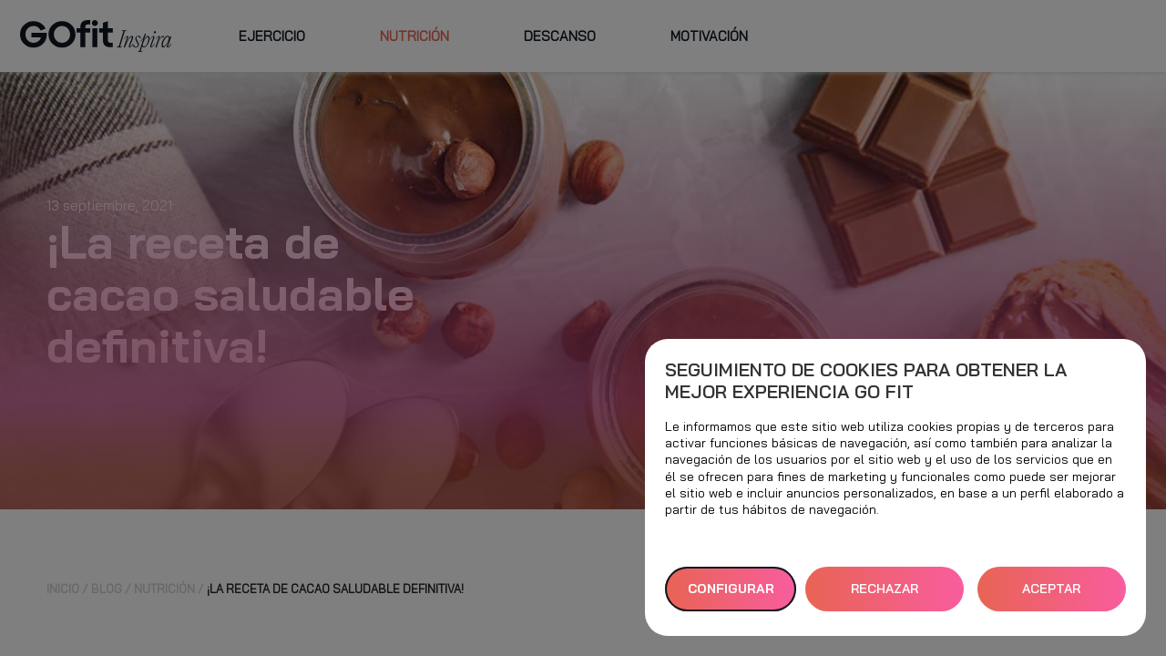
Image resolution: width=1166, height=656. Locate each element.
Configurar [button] (731, 588)
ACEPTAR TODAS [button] (1051, 595)
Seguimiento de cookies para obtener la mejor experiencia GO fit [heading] (866, 381)
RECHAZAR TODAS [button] (884, 595)
